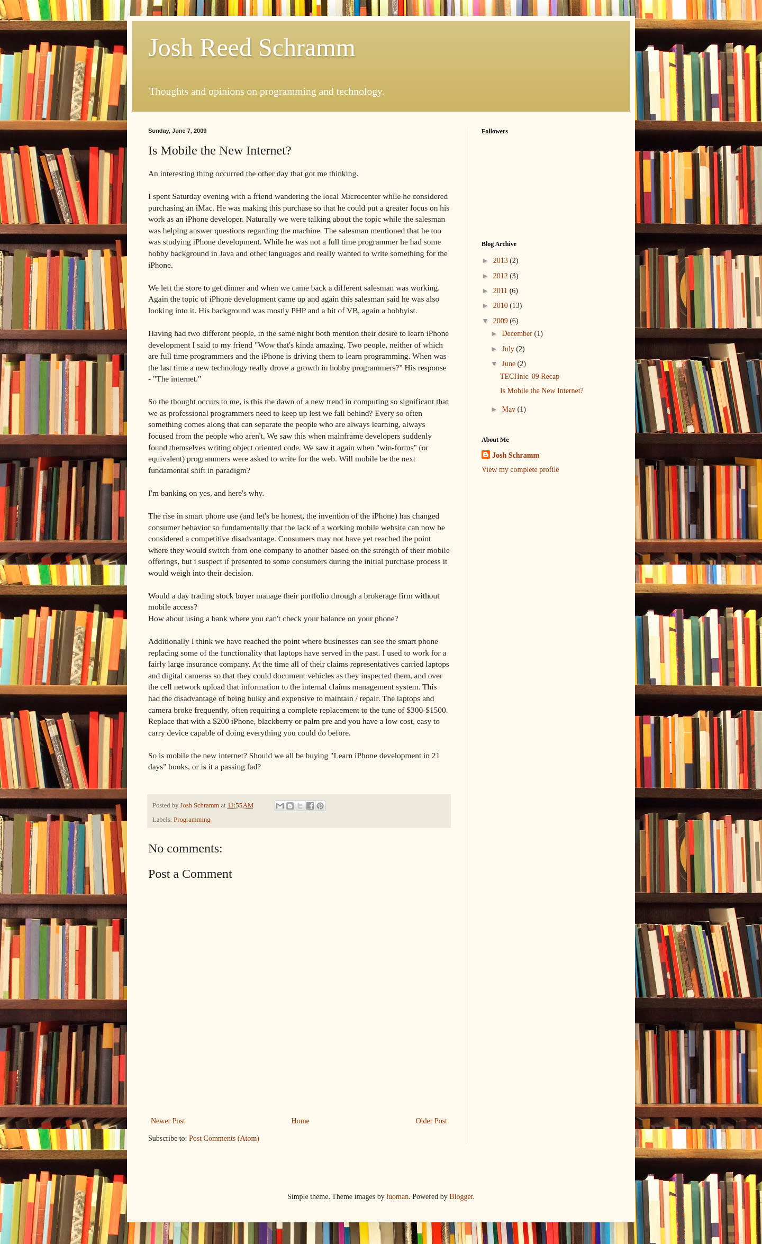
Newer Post (168, 1121)
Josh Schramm (515, 455)
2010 (501, 306)
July (509, 349)
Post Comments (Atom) (224, 1138)
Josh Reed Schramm (252, 47)
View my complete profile (520, 470)
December (518, 334)
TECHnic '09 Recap (529, 376)
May (509, 409)
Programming (192, 819)
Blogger (461, 1197)
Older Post (432, 1121)
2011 (501, 291)
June (509, 364)
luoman (397, 1197)
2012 (501, 276)
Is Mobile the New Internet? (542, 391)
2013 (501, 261)
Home (301, 1121)
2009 (501, 321)
